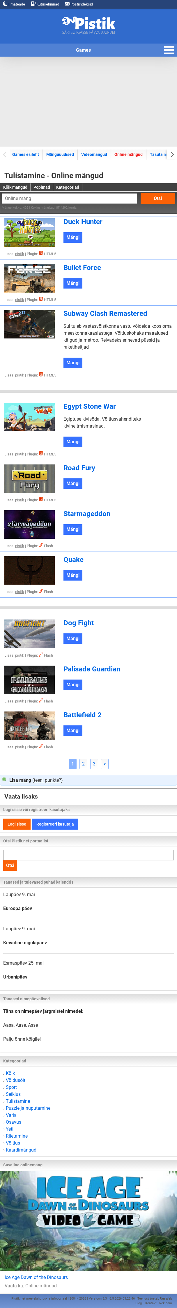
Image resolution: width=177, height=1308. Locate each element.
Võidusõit (15, 1080)
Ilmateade (14, 3)
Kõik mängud (15, 187)
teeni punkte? (47, 780)
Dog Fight (78, 623)
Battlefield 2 (82, 715)
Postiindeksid (79, 3)
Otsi (158, 198)
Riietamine (17, 1136)
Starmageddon (86, 514)
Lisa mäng (20, 780)
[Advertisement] (88, 101)
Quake (73, 560)
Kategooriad (67, 187)
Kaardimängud (21, 1150)
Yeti (9, 1129)
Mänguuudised (60, 154)
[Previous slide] (5, 154)
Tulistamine (18, 1101)
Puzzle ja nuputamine (28, 1108)
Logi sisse (17, 824)
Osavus (13, 1122)
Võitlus (13, 1143)
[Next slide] (172, 154)
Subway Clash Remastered (105, 313)
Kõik (10, 1073)
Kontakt (151, 1303)
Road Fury (79, 468)
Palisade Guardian (91, 669)
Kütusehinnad (45, 3)
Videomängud (94, 154)
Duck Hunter (82, 222)
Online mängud (128, 154)
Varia (11, 1115)
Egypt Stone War (89, 406)
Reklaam (165, 1303)
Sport (11, 1087)
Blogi (139, 1303)
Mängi (72, 237)
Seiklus (13, 1094)
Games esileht (25, 154)
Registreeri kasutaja (55, 824)
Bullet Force (82, 268)
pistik (19, 254)
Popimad (41, 187)
